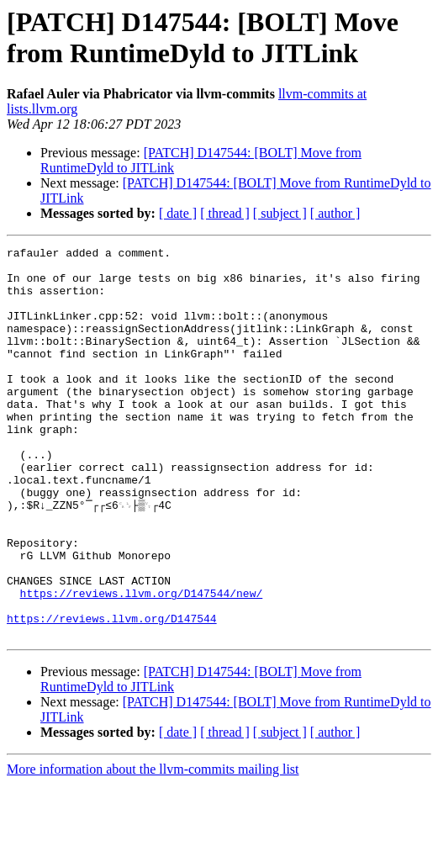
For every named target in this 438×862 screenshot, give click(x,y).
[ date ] (178, 213)
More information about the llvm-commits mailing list (153, 847)
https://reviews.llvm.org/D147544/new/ (141, 663)
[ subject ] (280, 213)
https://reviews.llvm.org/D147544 (112, 693)
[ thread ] (225, 213)
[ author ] (335, 213)
